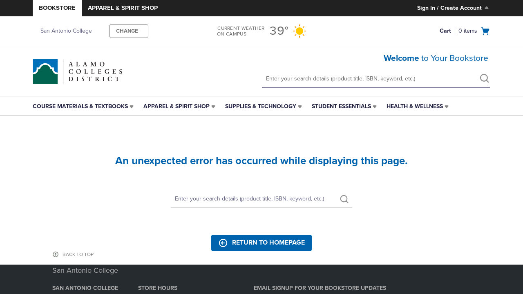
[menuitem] (84, 106)
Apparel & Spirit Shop (123, 7)
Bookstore (57, 7)
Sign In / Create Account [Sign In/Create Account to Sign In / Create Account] (453, 7)
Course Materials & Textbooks (80, 106)
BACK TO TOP (78, 254)
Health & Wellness (415, 106)
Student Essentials (341, 106)
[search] (484, 79)
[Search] (261, 199)
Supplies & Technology (260, 106)
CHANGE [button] (127, 31)
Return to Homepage (261, 243)
